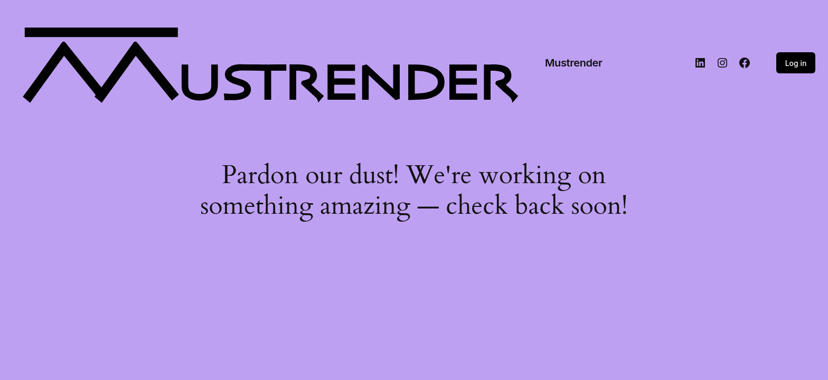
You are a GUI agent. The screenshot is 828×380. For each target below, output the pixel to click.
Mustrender (574, 62)
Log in (796, 63)
